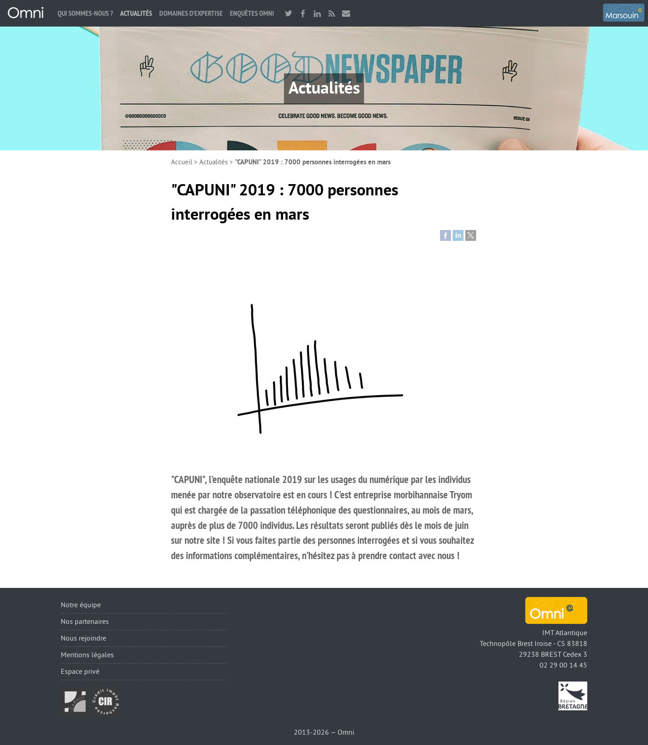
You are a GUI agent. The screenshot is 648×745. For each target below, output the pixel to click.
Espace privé (80, 672)
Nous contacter (346, 13)
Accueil (181, 162)
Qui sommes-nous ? (85, 13)
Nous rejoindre (83, 638)
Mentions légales (87, 655)
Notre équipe (81, 605)
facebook (303, 13)
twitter (288, 13)
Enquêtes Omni (252, 13)
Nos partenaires (85, 622)
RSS (331, 13)
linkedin (317, 13)
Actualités (136, 13)
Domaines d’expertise (191, 13)
